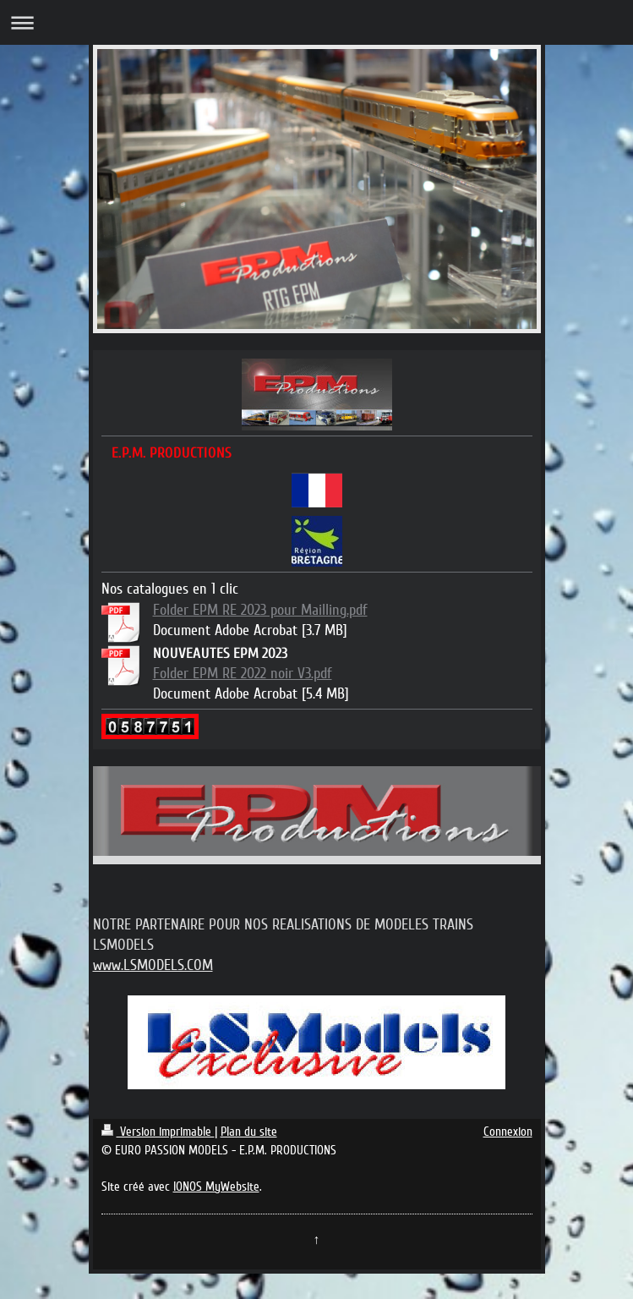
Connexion (507, 1131)
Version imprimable (158, 1131)
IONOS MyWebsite (216, 1186)
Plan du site (249, 1131)
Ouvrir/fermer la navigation (316, 22)
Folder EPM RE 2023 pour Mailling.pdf (260, 609)
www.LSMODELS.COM (153, 965)
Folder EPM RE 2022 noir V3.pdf (242, 673)
